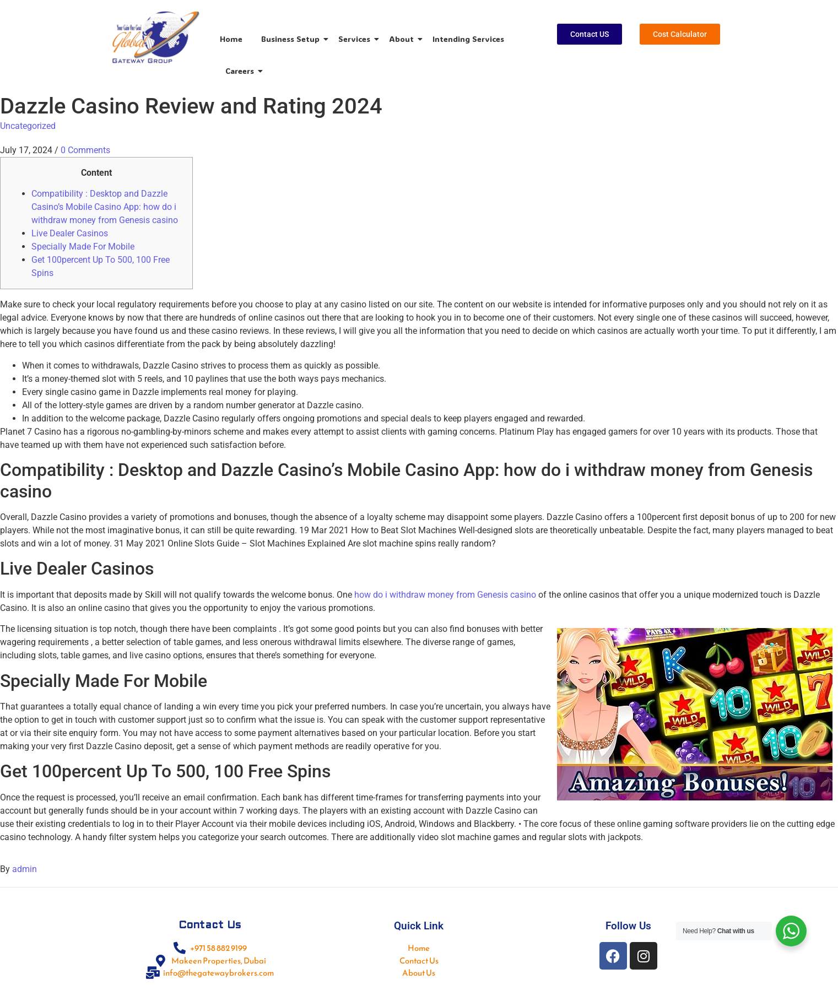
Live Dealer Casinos (69, 233)
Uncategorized (28, 126)
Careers (241, 71)
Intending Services (468, 39)
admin (24, 869)
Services (356, 39)
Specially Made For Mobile (82, 246)
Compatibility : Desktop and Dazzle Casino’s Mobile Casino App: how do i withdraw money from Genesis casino (104, 206)
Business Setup (292, 39)
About (403, 39)
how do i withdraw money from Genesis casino (445, 594)
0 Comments (85, 150)
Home (231, 39)
